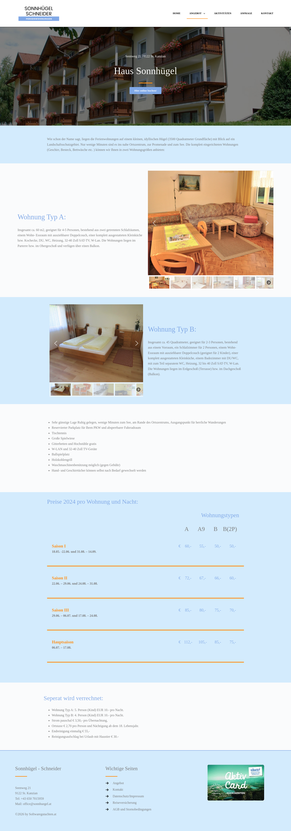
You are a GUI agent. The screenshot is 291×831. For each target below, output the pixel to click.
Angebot (198, 13)
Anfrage (246, 13)
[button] (154, 223)
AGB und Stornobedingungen (132, 809)
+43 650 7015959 (32, 798)
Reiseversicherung (125, 802)
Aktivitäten (222, 13)
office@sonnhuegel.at (37, 804)
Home (176, 13)
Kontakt (267, 13)
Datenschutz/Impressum (128, 796)
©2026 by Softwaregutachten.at (35, 814)
